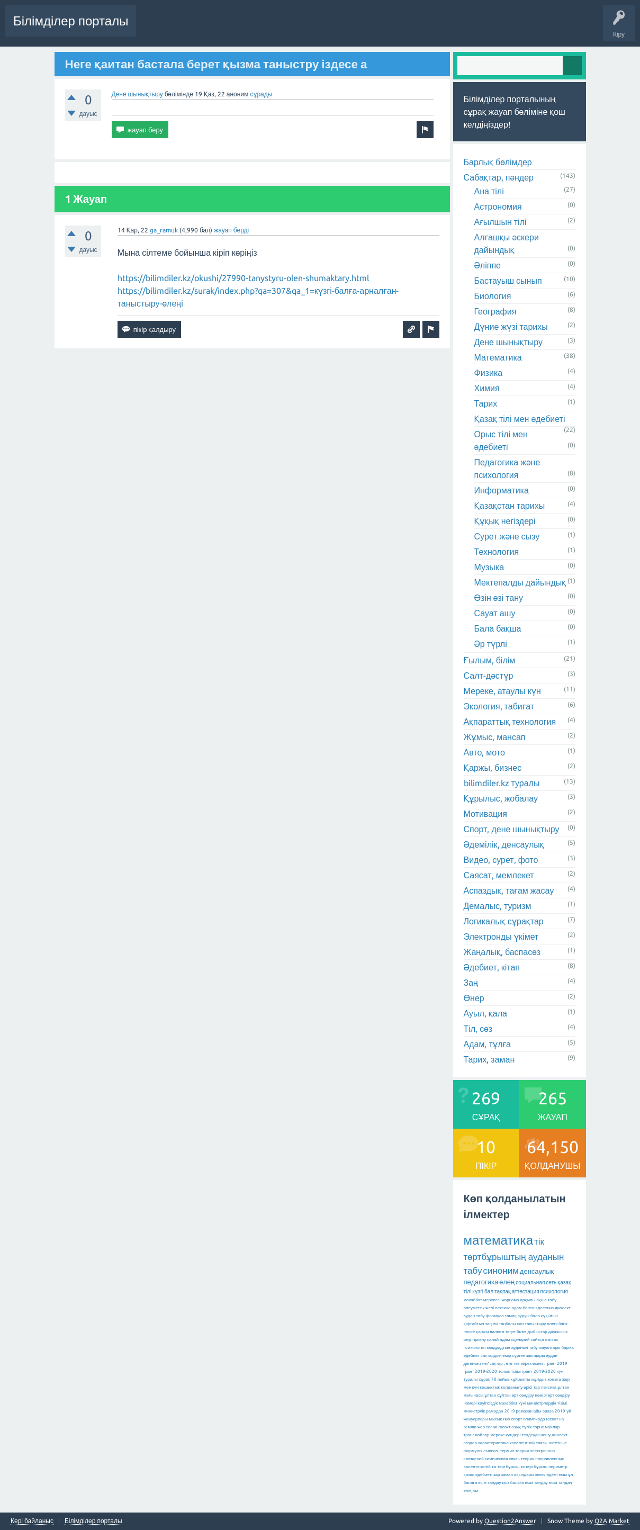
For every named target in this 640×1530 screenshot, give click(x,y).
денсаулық (537, 1271)
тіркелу (479, 1339)
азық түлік (521, 1427)
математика (498, 1240)
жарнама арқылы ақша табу (528, 1300)
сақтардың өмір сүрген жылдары (513, 1355)
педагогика (481, 1281)
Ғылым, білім (490, 660)
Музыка (489, 567)
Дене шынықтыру (137, 94)
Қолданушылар (431, 28)
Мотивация (485, 813)
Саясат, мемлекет (499, 875)
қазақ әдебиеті (478, 1474)
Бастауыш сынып (508, 280)
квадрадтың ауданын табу (511, 1347)
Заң (471, 982)
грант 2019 (557, 1363)
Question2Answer (510, 1520)
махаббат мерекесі (482, 1300)
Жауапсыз (300, 28)
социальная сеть (536, 1282)
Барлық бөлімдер (498, 162)
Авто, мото (484, 752)
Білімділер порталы (70, 21)
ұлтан (490, 1395)
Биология (492, 296)
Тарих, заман (489, 1059)
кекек (540, 1474)
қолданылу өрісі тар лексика (528, 1387)
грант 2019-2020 (539, 1371)
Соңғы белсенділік (172, 28)
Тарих (486, 403)
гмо (506, 1419)
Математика (498, 357)
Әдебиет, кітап (492, 967)
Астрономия (498, 206)
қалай (493, 1339)
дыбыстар (537, 1331)
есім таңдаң (560, 1482)
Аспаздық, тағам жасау (509, 890)
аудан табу (474, 1315)
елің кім (471, 1490)
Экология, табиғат (499, 706)
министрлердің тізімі (547, 1403)
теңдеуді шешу (536, 1435)
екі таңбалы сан (508, 1323)
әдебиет (472, 1355)
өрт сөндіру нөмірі (529, 1395)
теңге (510, 1331)
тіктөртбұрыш (533, 1466)
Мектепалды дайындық (520, 582)
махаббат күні (512, 1403)
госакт (504, 1427)
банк (562, 1323)
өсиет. (539, 1363)
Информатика (501, 490)
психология (554, 1291)
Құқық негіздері (505, 521)
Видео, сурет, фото (501, 860)
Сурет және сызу (507, 536)
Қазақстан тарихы (509, 505)
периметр (557, 1466)
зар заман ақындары (513, 1474)
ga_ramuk (164, 230)
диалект (563, 1308)
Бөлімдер (382, 28)
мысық (495, 1419)
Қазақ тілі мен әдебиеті (519, 419)
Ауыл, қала (485, 1013)
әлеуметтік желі (479, 1308)
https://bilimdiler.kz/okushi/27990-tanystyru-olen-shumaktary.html (243, 278)
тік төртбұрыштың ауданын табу (514, 1255)
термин (507, 1450)
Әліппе (487, 265)
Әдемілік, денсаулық (504, 844)
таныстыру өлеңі (541, 1323)
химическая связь (502, 1458)
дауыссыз (557, 1331)
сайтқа (537, 1339)
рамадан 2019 (500, 1411)
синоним (500, 1270)
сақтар (496, 1363)
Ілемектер (342, 28)
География (495, 311)
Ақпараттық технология (510, 721)
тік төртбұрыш (506, 1466)
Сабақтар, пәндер (499, 177)
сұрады (261, 94)
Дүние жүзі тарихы (511, 326)
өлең (507, 1281)
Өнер (474, 998)
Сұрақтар (228, 28)
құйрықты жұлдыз (529, 1379)
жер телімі (487, 1427)
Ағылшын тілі (500, 222)
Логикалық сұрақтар (504, 921)
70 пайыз (500, 1379)
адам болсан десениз (532, 1308)
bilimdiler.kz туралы (502, 783)
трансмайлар (477, 1435)
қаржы (482, 1331)
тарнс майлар (546, 1427)
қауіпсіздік (488, 1403)
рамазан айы (529, 1411)
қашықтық (490, 1387)
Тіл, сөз (478, 1028)
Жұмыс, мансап (495, 737)
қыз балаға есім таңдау (524, 1482)
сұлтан (504, 1395)
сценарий (520, 1339)
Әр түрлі (490, 644)
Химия (487, 388)
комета (554, 1379)
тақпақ (502, 1291)
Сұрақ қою (482, 28)
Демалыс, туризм (497, 906)
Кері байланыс (32, 1521)
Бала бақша (497, 628)
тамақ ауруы (517, 1315)
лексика (502, 1308)
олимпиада (534, 1419)
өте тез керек (518, 1363)
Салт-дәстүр (488, 675)
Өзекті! (264, 28)
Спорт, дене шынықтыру (512, 829)
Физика (488, 372)
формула (495, 1315)
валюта (497, 1331)
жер (467, 1339)
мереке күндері (505, 1435)
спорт (516, 1419)
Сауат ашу (495, 613)
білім (521, 1331)
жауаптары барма (556, 1347)
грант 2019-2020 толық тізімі (492, 1371)
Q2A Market (611, 1520)
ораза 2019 (554, 1411)
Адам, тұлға (487, 1044)
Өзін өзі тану (499, 597)
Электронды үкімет (501, 936)
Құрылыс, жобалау (501, 798)
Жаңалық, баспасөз (502, 952)
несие (469, 1331)
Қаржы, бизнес (493, 767)
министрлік (474, 1411)
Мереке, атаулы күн (502, 691)
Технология (496, 551)
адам (505, 1339)
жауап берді (231, 230)
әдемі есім (556, 1474)
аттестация (525, 1291)
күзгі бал (482, 1291)
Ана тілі (489, 191)
